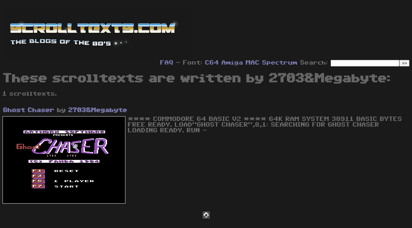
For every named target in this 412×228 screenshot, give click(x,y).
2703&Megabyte (97, 110)
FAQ (167, 62)
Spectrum (280, 62)
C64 (212, 62)
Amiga (232, 62)
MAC (253, 62)
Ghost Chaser (28, 110)
